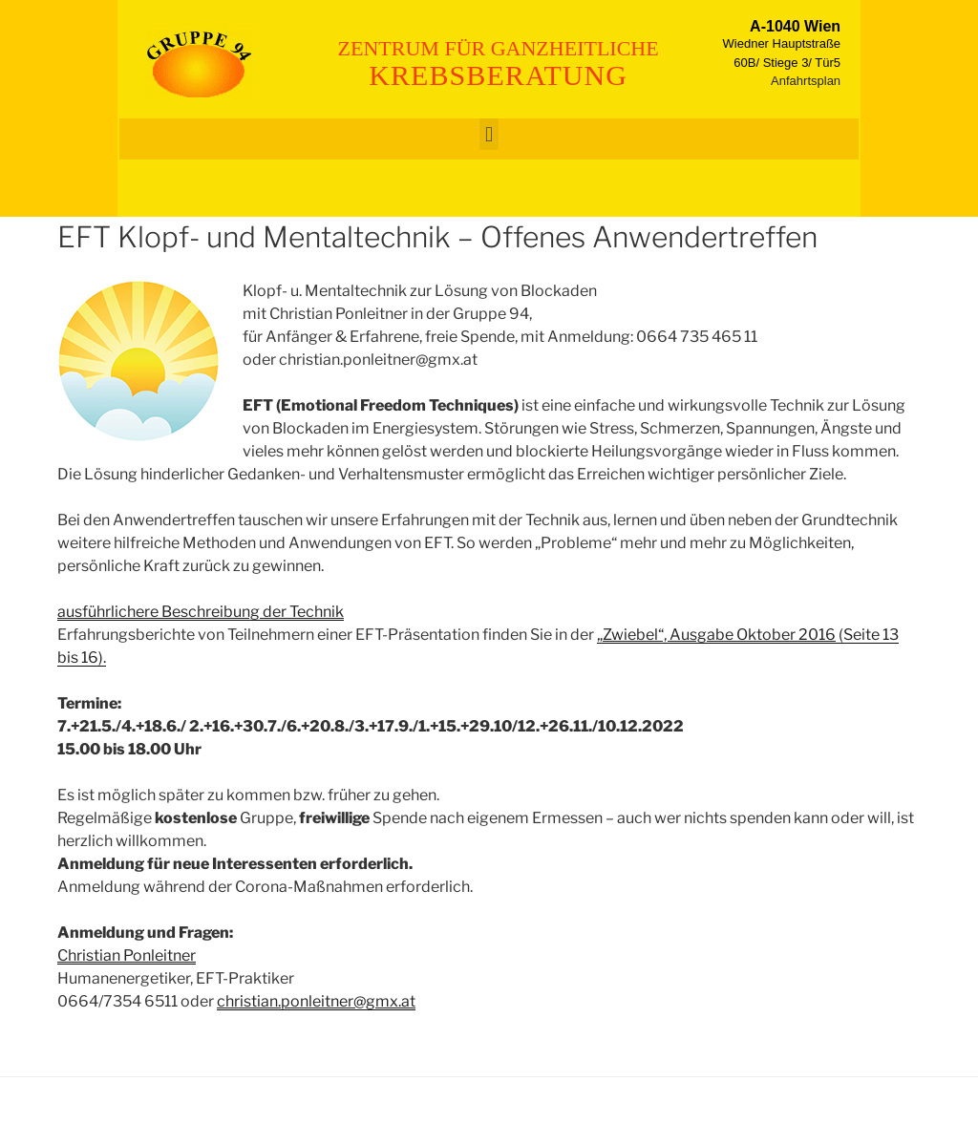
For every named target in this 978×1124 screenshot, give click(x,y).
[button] (488, 134)
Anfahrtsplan (805, 81)
